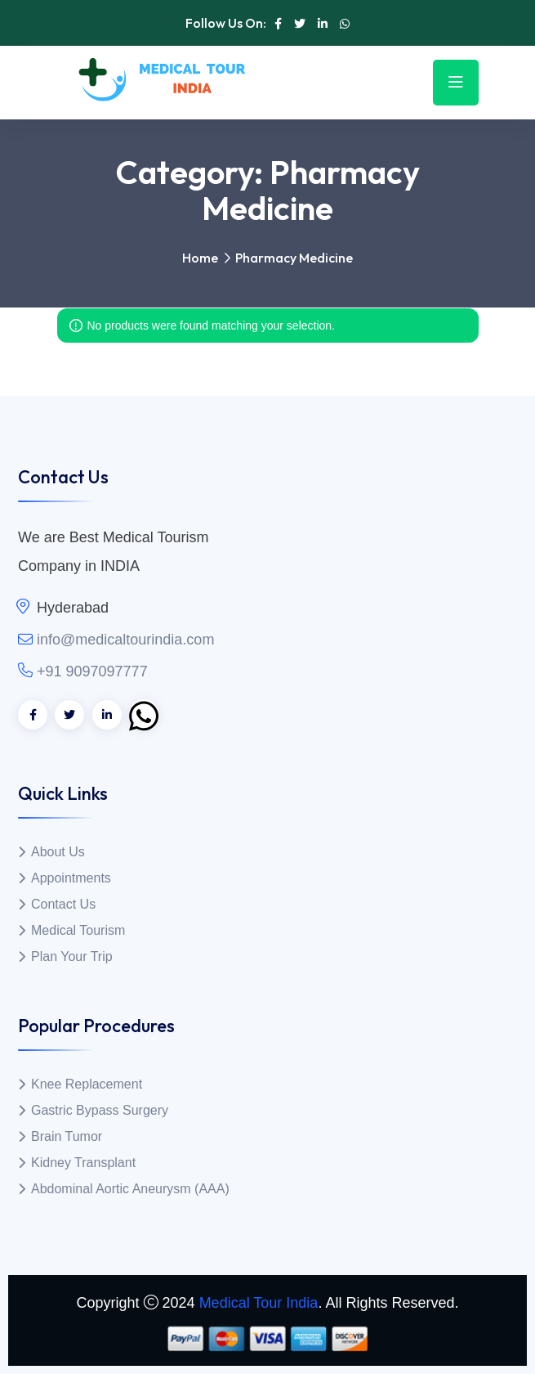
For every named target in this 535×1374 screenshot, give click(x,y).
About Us (58, 852)
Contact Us (63, 904)
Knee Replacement (86, 1084)
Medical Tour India (259, 1303)
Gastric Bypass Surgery (99, 1110)
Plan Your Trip (72, 956)
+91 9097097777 (92, 671)
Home (200, 257)
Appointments (71, 878)
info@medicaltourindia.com (125, 639)
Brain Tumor (66, 1136)
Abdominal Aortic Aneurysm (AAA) (130, 1189)
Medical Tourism (78, 930)
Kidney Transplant (83, 1163)
